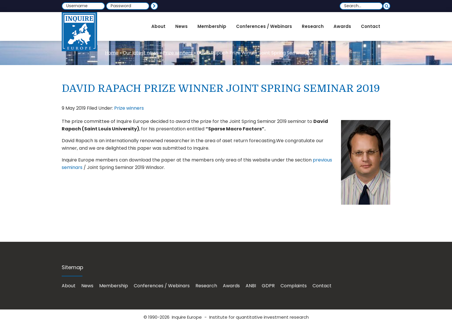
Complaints (293, 285)
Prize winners (178, 53)
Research (206, 285)
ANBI (251, 285)
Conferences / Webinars (162, 285)
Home (111, 53)
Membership (113, 285)
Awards (231, 285)
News (87, 285)
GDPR (268, 285)
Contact (322, 285)
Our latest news (141, 53)
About (69, 285)
